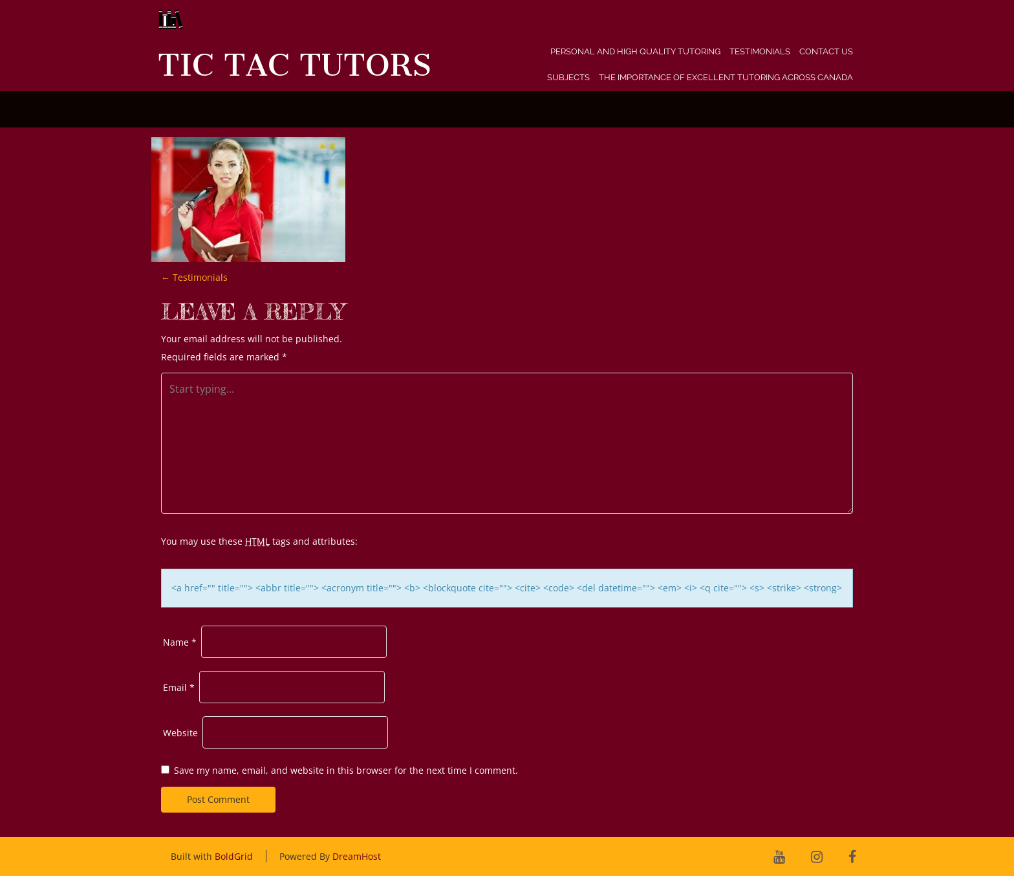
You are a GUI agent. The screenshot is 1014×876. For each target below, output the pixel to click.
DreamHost (356, 856)
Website (180, 733)
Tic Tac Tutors (294, 65)
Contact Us (826, 51)
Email (179, 687)
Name (180, 642)
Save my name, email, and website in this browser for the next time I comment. (346, 770)
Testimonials (759, 51)
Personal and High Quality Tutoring (635, 51)
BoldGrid (234, 856)
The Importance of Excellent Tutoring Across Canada (726, 77)
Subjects (568, 77)
